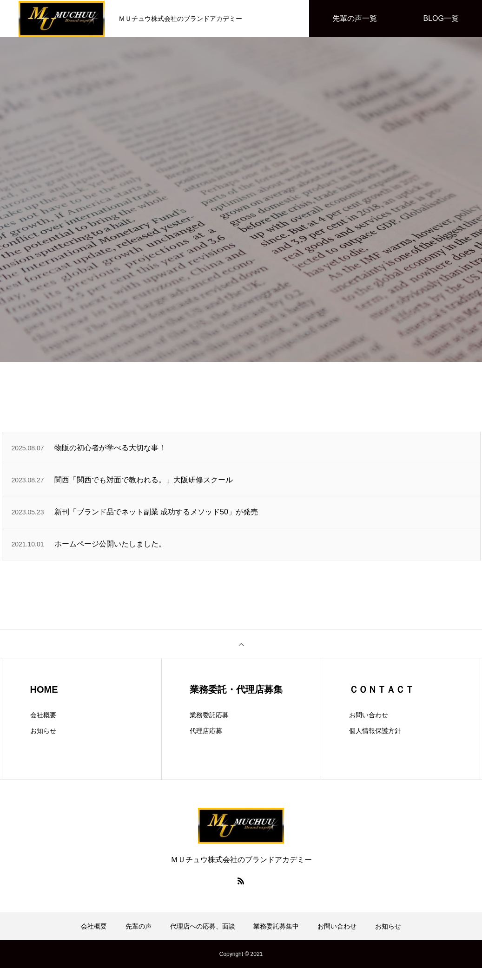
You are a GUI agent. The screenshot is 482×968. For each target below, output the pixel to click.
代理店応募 (206, 731)
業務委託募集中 (276, 926)
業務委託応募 (209, 715)
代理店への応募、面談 (202, 926)
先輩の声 (138, 926)
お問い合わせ (368, 715)
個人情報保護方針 (375, 731)
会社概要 (43, 715)
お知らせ (43, 731)
